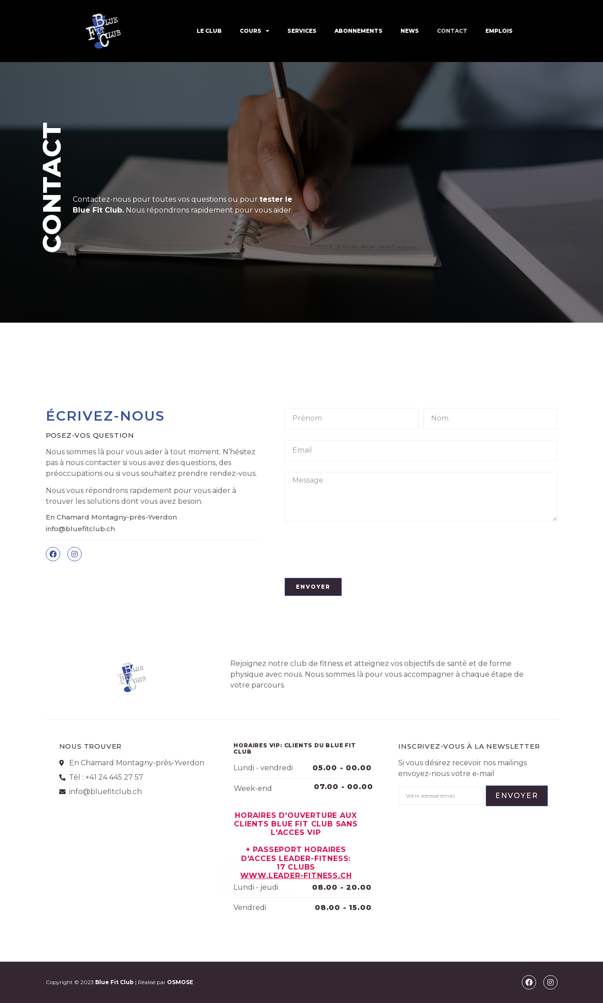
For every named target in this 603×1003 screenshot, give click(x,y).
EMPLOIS (499, 30)
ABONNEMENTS (359, 30)
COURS (254, 31)
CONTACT (452, 30)
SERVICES (302, 30)
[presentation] (353, 549)
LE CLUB (209, 30)
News (410, 30)
